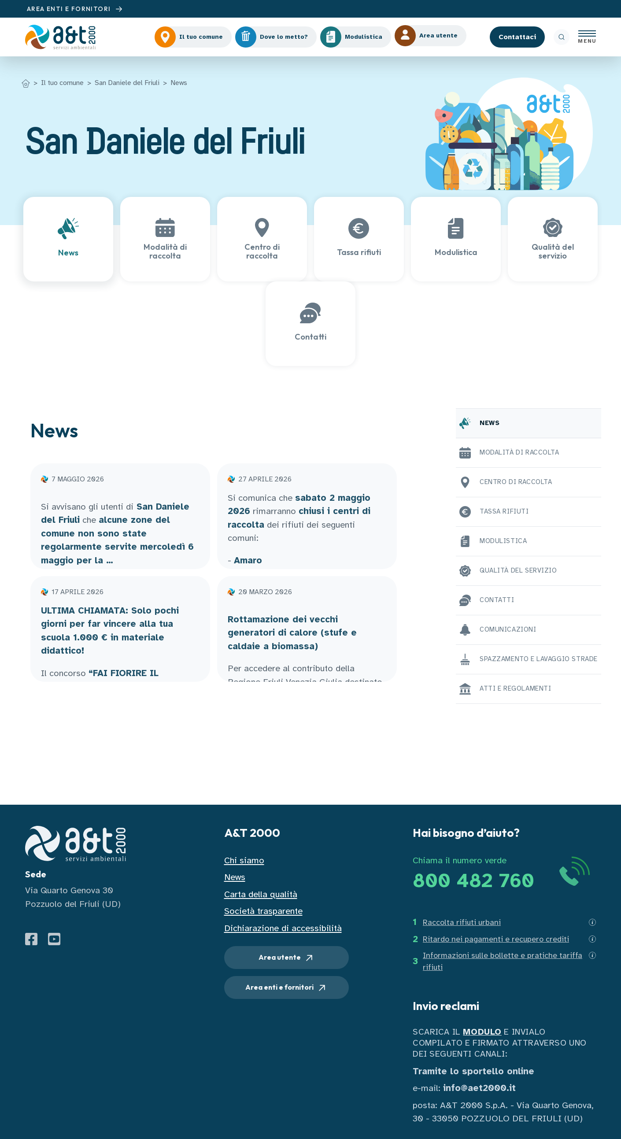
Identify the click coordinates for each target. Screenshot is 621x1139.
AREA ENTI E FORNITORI (76, 9)
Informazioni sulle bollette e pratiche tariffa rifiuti (502, 961)
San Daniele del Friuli (127, 82)
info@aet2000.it (479, 1088)
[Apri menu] (587, 37)
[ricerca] (561, 37)
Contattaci (517, 37)
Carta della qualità (260, 894)
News (178, 82)
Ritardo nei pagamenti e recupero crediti (496, 939)
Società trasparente (263, 911)
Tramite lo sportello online (473, 1071)
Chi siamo (244, 860)
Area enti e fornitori (286, 988)
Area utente (286, 958)
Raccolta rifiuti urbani (462, 922)
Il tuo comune (62, 82)
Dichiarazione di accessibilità (283, 928)
